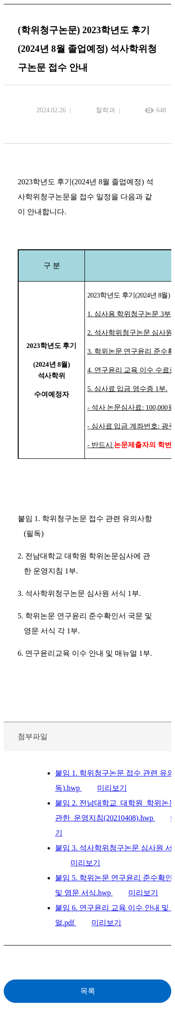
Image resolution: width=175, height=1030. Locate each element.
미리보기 (112, 788)
